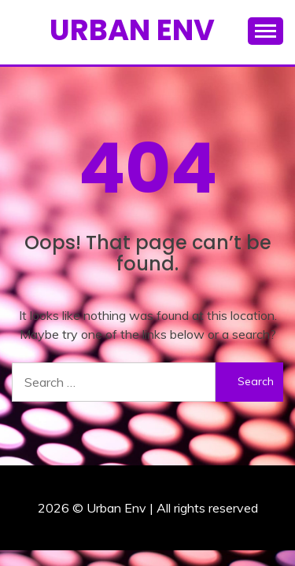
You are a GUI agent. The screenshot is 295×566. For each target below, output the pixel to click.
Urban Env (132, 29)
